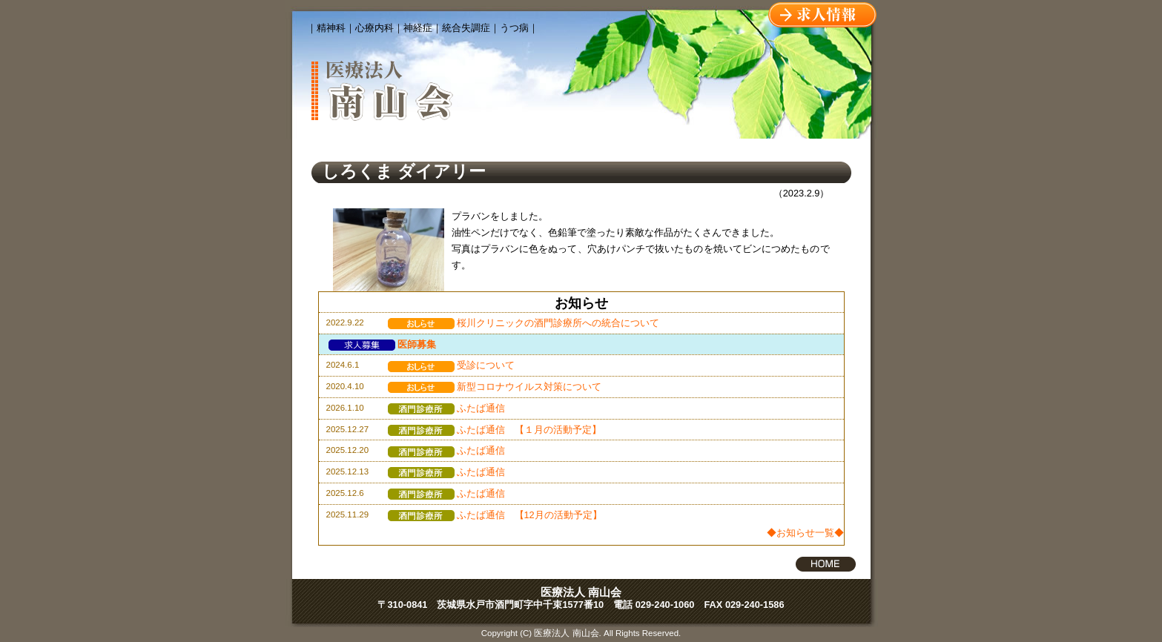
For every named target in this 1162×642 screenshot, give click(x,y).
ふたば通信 (446, 408)
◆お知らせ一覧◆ (805, 532)
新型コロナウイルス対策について (494, 386)
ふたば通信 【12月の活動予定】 (495, 514)
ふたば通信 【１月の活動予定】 (494, 429)
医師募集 (382, 344)
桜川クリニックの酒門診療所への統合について (523, 322)
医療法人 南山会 (581, 592)
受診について (451, 365)
